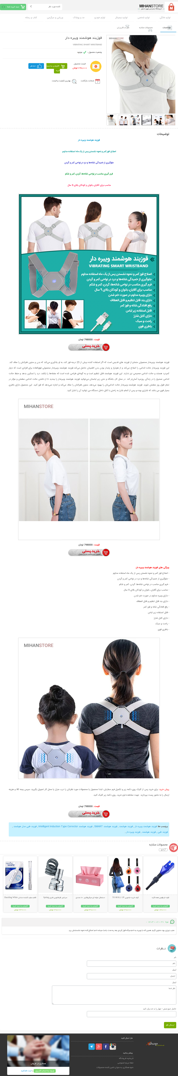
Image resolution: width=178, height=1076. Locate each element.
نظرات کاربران (116, 27)
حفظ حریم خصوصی (126, 1062)
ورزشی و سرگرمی (55, 18)
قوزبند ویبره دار (133, 832)
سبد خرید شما (13, 7)
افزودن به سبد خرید (53, 67)
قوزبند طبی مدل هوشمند (25, 826)
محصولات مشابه (141, 27)
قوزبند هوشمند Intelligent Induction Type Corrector (65, 826)
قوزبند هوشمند (125, 826)
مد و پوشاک (78, 18)
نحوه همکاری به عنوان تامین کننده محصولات (115, 1067)
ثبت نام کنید (26, 1070)
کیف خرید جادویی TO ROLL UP (125, 897)
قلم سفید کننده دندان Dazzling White (20, 897)
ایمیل (174, 969)
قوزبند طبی (162, 832)
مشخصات (164, 27)
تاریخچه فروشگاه (126, 1058)
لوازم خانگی (165, 18)
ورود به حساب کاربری (44, 1070)
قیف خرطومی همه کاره (160, 897)
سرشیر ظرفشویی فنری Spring (55, 897)
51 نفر (33, 65)
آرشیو (163, 849)
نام (175, 957)
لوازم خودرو (99, 18)
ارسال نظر (170, 1024)
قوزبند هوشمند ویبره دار (145, 826)
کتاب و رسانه (31, 18)
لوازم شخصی (144, 18)
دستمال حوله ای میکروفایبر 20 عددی (90, 897)
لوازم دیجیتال (121, 18)
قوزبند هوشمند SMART (105, 826)
